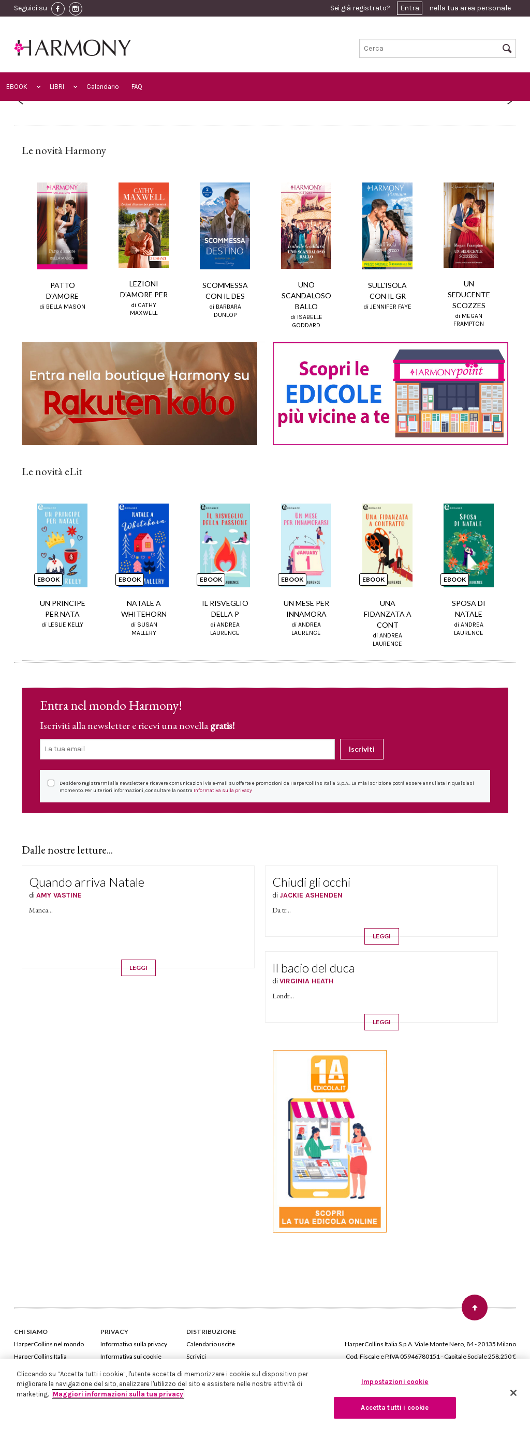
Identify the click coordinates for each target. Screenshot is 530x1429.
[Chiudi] (513, 1392)
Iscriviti (362, 748)
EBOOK (16, 86)
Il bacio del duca (313, 967)
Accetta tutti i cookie (395, 1407)
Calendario (102, 86)
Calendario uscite (210, 1344)
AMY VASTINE (59, 895)
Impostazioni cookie (394, 1382)
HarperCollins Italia (40, 1356)
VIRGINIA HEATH (306, 981)
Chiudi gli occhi (311, 881)
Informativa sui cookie (130, 1356)
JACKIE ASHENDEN (311, 895)
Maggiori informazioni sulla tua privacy (118, 1394)
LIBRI (57, 86)
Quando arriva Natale (86, 881)
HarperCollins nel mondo (49, 1344)
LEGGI (138, 967)
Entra (409, 8)
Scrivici (196, 1356)
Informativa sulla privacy (223, 790)
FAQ (136, 86)
